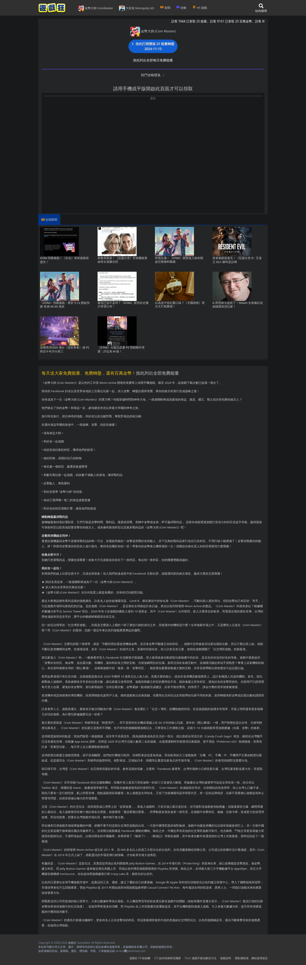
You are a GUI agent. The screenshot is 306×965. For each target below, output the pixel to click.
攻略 (181, 8)
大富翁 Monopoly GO (136, 8)
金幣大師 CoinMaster (95, 8)
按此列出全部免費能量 (157, 373)
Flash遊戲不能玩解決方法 (200, 958)
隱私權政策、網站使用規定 (251, 958)
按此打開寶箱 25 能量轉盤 (153, 46)
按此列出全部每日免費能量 (153, 60)
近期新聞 (51, 219)
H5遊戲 (199, 8)
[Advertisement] (153, 128)
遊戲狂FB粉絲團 (139, 958)
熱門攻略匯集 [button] (153, 75)
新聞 (165, 8)
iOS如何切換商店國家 (167, 958)
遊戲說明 (225, 958)
